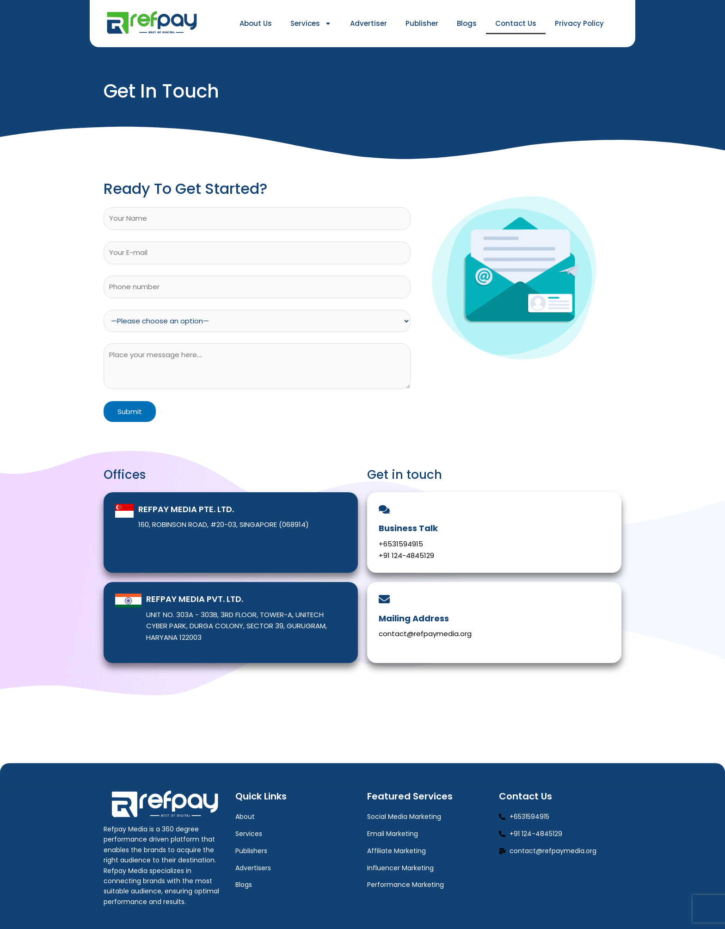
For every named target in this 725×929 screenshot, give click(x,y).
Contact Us (515, 23)
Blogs (467, 23)
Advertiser (368, 23)
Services (311, 23)
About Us (256, 23)
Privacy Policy (579, 23)
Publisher (422, 23)
